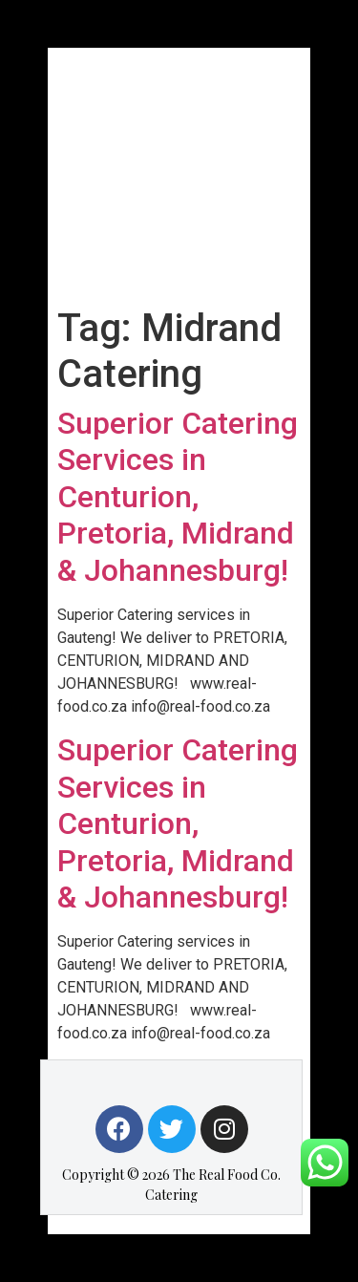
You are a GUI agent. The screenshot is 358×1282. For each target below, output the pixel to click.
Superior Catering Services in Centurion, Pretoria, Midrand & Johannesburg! (177, 496)
